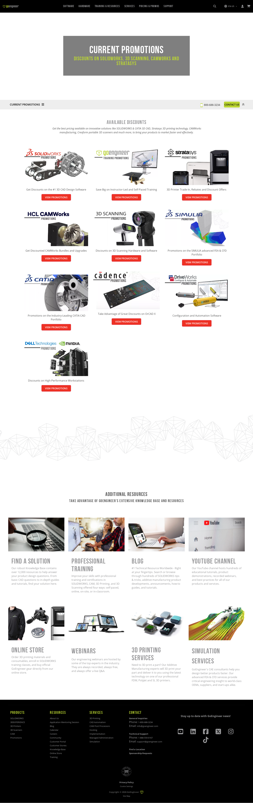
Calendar (54, 730)
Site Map (126, 796)
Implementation (97, 733)
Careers (53, 733)
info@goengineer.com (147, 726)
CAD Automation (98, 722)
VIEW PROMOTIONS (56, 197)
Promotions (16, 737)
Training (54, 757)
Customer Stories (58, 745)
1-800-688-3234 (145, 722)
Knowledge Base (58, 749)
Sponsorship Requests (140, 753)
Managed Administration (101, 737)
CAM (12, 733)
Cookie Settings (126, 786)
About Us (54, 718)
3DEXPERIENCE (17, 722)
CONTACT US (228, 104)
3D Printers (15, 726)
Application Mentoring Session (64, 722)
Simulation (95, 741)
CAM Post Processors (100, 726)
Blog (52, 726)
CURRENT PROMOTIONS (27, 104)
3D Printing (95, 718)
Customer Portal (58, 741)
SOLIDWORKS (17, 718)
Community (55, 737)
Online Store (56, 753)
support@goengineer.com (149, 741)
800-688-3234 (204, 104)
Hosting (93, 730)
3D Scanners (16, 730)
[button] (230, 6)
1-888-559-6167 (145, 737)
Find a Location (137, 749)
